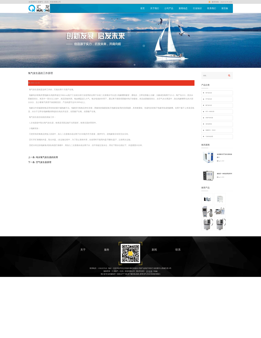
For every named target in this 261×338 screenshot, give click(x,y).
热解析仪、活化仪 (210, 130)
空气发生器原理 (43, 162)
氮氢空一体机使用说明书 (224, 173)
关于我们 (154, 8)
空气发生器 (209, 99)
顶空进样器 (209, 124)
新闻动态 (183, 8)
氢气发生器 (209, 92)
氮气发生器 (209, 105)
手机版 (155, 271)
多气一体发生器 (210, 111)
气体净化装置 (209, 136)
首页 (142, 8)
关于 (83, 249)
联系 (178, 249)
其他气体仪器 (209, 117)
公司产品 (168, 8)
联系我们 (211, 8)
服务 (106, 249)
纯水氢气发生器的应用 (47, 157)
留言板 (225, 8)
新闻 (154, 249)
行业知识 (197, 8)
